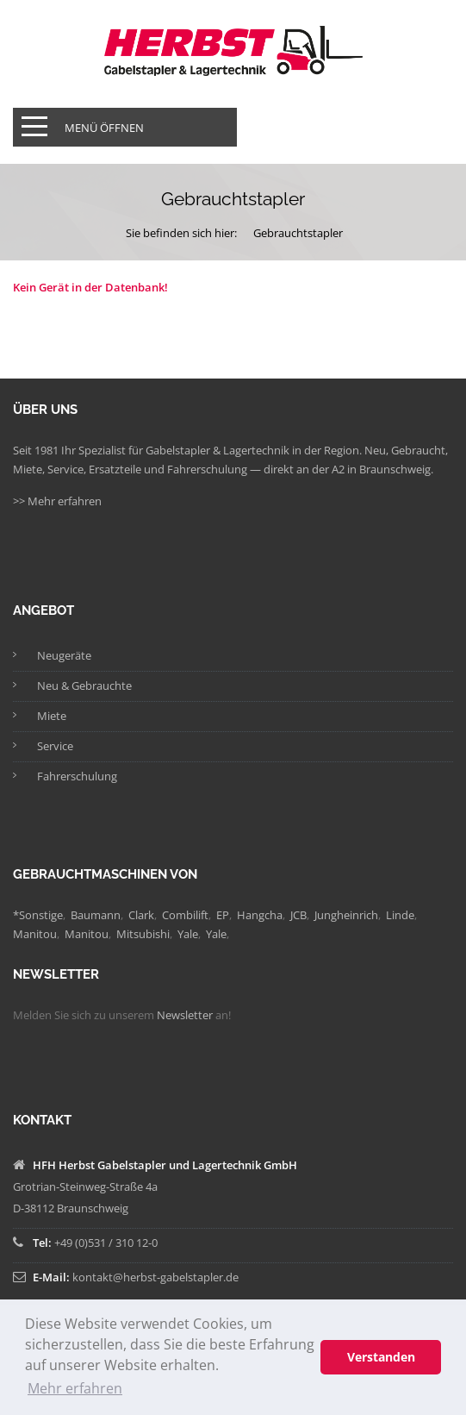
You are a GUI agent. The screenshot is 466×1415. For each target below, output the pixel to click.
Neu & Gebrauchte (84, 685)
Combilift (185, 915)
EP (222, 915)
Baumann (96, 915)
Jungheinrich (346, 915)
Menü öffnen (104, 127)
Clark (141, 915)
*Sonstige (38, 915)
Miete (51, 715)
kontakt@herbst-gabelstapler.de (155, 1277)
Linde (400, 915)
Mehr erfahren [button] (75, 1388)
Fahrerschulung (77, 776)
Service (55, 746)
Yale (187, 934)
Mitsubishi (143, 934)
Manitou (35, 934)
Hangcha (260, 915)
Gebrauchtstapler (298, 233)
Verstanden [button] (381, 1357)
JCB (298, 915)
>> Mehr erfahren (57, 501)
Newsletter (185, 1015)
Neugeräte (64, 655)
